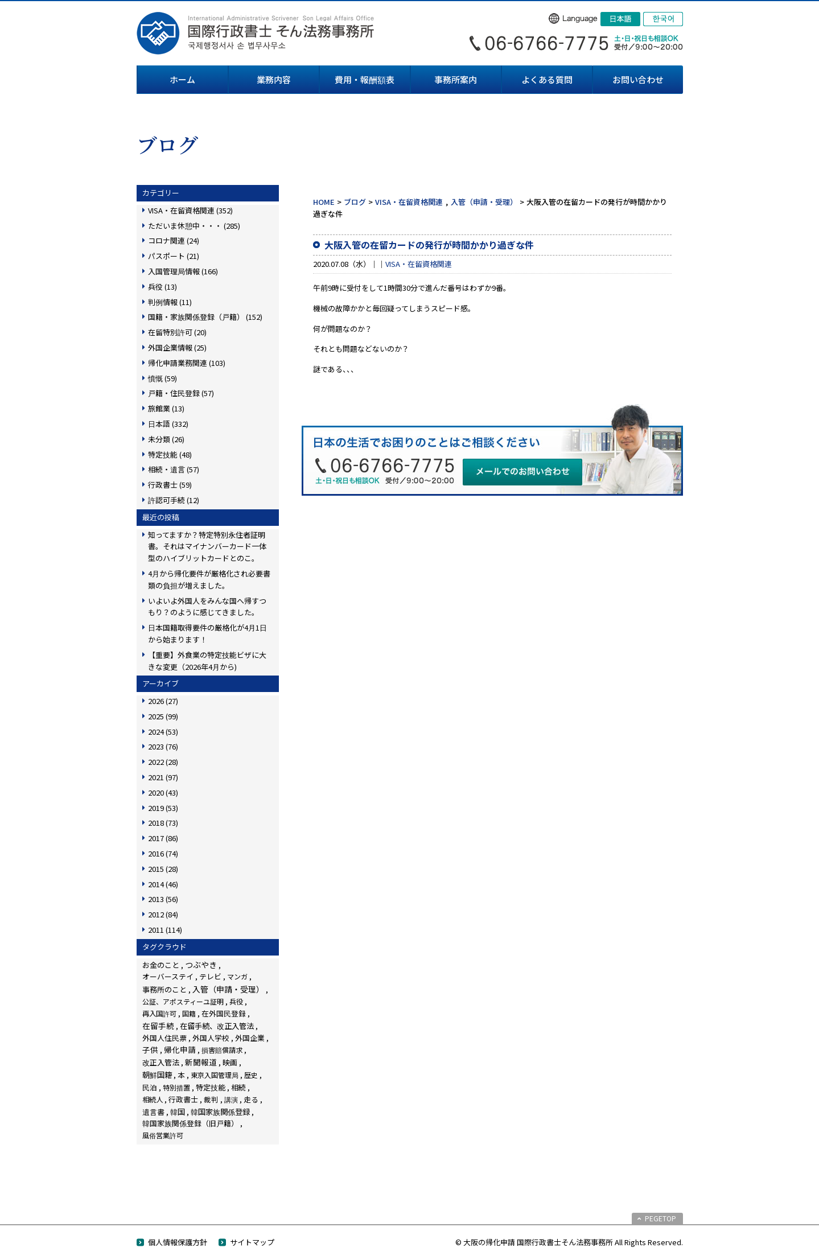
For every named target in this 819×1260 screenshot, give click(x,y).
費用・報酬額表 (364, 79)
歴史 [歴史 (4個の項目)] (251, 1075)
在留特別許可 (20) (177, 332)
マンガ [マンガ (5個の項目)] (237, 976)
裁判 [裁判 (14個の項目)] (211, 1099)
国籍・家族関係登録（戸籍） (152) (205, 316)
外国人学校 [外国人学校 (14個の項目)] (210, 1037)
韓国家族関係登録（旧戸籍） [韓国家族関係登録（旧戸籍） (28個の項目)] (190, 1123)
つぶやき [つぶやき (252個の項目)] (201, 964)
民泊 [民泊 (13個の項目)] (149, 1087)
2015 (163, 868)
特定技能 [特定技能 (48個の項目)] (210, 1087)
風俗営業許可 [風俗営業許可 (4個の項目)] (162, 1135)
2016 (163, 853)
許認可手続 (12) (173, 500)
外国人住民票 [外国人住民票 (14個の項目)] (164, 1037)
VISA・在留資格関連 (409, 201)
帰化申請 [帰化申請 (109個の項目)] (180, 1049)
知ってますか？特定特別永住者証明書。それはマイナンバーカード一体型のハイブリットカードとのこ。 (207, 546)
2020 (163, 792)
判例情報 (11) (170, 302)
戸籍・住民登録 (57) (181, 393)
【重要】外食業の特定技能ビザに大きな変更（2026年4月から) (207, 660)
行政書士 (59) (170, 484)
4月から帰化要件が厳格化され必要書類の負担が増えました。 (209, 579)
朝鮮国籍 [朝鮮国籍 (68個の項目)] (157, 1074)
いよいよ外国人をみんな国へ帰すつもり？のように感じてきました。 (207, 606)
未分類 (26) (166, 439)
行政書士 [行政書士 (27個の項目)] (183, 1099)
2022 (163, 761)
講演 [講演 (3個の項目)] (231, 1099)
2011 (165, 929)
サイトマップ (252, 1242)
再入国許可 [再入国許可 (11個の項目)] (159, 1013)
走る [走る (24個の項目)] (251, 1099)
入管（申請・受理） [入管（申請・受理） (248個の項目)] (228, 989)
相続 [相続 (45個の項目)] (238, 1087)
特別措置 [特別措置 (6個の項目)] (176, 1087)
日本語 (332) (168, 423)
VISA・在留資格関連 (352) (190, 210)
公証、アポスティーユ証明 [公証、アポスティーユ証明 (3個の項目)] (183, 1001)
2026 (163, 700)
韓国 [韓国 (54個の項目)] (177, 1111)
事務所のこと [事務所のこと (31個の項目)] (164, 989)
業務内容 (274, 79)
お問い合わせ (638, 79)
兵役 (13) (162, 286)
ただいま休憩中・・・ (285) (194, 225)
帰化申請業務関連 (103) (186, 362)
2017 (163, 838)
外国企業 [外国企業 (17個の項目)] (250, 1037)
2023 (163, 746)
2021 (163, 777)
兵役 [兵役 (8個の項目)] (236, 1002)
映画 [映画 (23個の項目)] (230, 1062)
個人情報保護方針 (177, 1242)
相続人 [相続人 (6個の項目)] (152, 1099)
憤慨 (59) (162, 378)
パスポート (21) (173, 255)
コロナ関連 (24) (173, 240)
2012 (163, 914)
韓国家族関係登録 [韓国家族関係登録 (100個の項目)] (220, 1111)
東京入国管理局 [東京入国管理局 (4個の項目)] (214, 1075)
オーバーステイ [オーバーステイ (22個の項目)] (168, 976)
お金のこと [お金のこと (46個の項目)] (160, 965)
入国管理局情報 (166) (183, 271)
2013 (163, 898)
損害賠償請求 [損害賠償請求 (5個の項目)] (221, 1050)
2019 (163, 807)
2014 (163, 884)
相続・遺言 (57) (173, 469)
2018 (163, 822)
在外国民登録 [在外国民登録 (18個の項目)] (223, 1013)
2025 (163, 716)
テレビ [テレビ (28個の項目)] (210, 976)
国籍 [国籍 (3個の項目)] (189, 1013)
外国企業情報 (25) (177, 347)
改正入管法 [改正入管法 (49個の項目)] (160, 1062)
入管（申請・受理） (484, 201)
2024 (163, 731)
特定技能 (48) (170, 454)
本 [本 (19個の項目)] (181, 1074)
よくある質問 (547, 79)
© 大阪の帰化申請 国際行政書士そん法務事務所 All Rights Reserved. (569, 1242)
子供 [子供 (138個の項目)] (150, 1049)
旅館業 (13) (166, 408)
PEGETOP (660, 1218)
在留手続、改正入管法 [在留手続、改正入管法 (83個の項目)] (217, 1025)
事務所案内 (455, 79)
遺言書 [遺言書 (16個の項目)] (153, 1111)
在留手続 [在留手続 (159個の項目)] (158, 1025)
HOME (324, 201)
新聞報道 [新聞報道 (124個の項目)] (201, 1062)
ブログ (355, 201)
